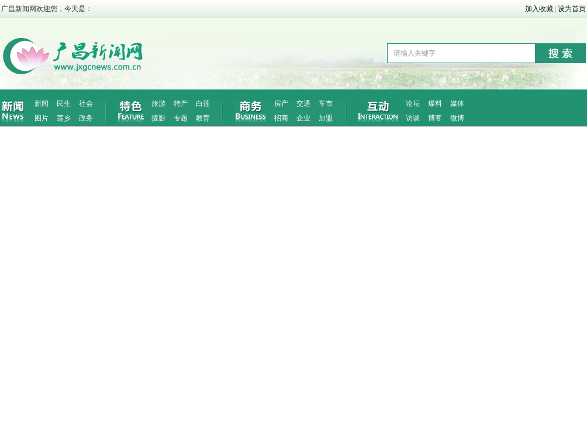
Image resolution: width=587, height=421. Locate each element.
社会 (86, 103)
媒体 (457, 103)
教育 (203, 118)
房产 (281, 103)
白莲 (203, 103)
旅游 (158, 103)
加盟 (326, 118)
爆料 (435, 103)
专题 (181, 118)
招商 (281, 118)
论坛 (413, 103)
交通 (303, 103)
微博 (457, 118)
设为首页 (572, 9)
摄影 (158, 118)
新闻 (41, 103)
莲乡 (64, 118)
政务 (86, 118)
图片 (41, 118)
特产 (181, 103)
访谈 (413, 118)
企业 (303, 118)
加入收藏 (539, 9)
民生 (64, 103)
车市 (326, 103)
